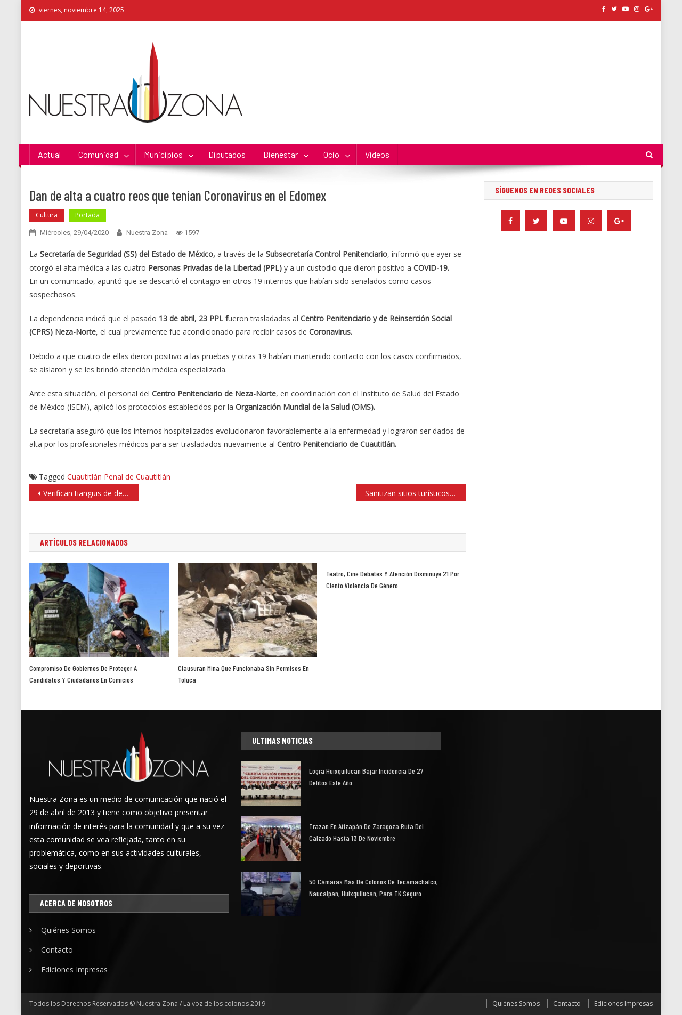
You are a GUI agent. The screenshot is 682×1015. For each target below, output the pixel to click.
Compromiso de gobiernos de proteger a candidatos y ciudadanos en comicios (83, 673)
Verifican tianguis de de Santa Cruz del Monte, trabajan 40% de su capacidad (91, 493)
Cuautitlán (84, 477)
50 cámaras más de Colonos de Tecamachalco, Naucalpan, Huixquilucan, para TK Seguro (373, 887)
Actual (49, 154)
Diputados (227, 154)
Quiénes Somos (68, 930)
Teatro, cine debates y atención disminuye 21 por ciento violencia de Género (392, 579)
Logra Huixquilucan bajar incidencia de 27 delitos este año (366, 776)
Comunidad (98, 154)
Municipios (163, 154)
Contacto (57, 950)
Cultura (47, 215)
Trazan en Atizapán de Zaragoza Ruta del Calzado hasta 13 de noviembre (366, 832)
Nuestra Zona (147, 233)
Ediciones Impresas (74, 969)
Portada (87, 215)
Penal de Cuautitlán (137, 477)
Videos (377, 154)
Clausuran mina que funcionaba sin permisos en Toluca (243, 673)
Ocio (331, 154)
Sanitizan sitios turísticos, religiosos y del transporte (415, 493)
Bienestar (280, 154)
